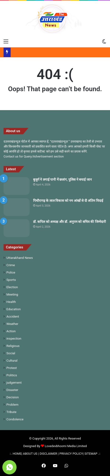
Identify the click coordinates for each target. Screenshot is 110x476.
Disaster (12, 390)
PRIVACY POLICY (71, 453)
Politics (11, 375)
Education (13, 309)
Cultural (12, 360)
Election (12, 287)
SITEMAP (90, 453)
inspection (13, 338)
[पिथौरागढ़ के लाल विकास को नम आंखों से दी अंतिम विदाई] (17, 207)
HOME (17, 453)
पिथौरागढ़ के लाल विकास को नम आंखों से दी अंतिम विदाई (68, 200)
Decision (12, 397)
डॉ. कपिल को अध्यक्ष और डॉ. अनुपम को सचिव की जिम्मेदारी (69, 222)
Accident (12, 316)
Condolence (14, 419)
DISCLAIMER (48, 453)
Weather (12, 324)
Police (10, 272)
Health (11, 302)
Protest (11, 368)
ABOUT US (30, 453)
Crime (10, 265)
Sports (11, 280)
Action (11, 331)
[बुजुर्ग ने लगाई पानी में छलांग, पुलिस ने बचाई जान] (17, 186)
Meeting (12, 294)
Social (10, 353)
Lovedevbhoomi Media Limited (64, 446)
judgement (14, 382)
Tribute (11, 412)
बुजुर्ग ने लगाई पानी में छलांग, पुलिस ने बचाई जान (62, 179)
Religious (13, 346)
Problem (12, 404)
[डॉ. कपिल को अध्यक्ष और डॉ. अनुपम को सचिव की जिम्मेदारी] (17, 228)
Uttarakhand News (19, 258)
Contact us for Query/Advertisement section (34, 156)
